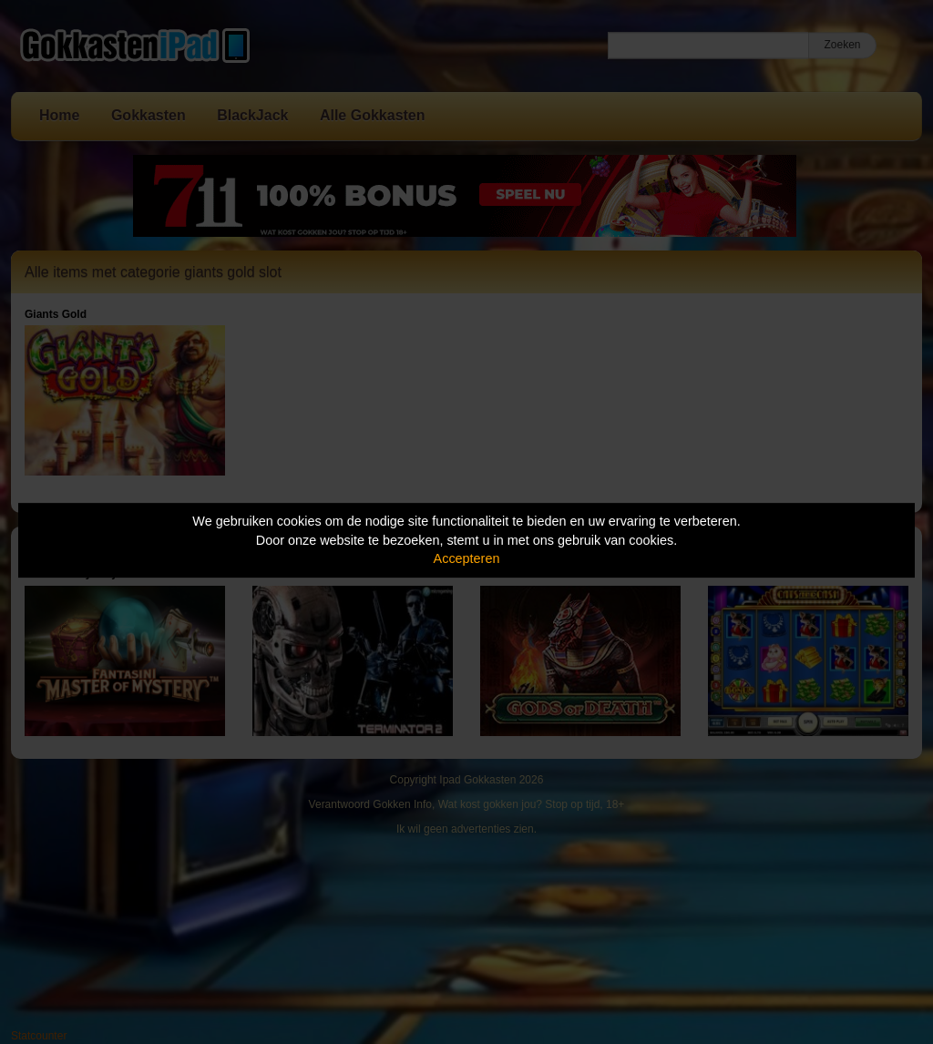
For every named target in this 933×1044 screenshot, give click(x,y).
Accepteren (467, 558)
